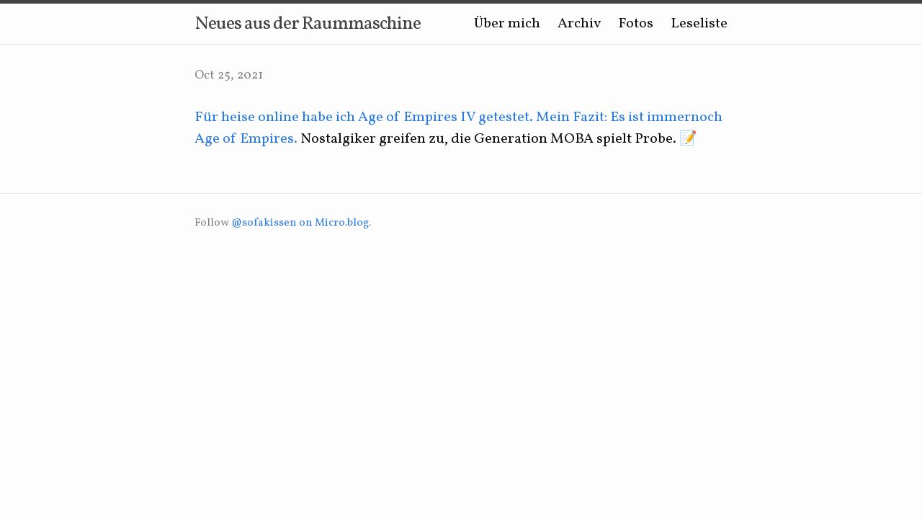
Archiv (579, 24)
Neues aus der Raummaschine (307, 24)
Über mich (507, 24)
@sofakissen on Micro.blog (300, 223)
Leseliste (699, 24)
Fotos (635, 24)
